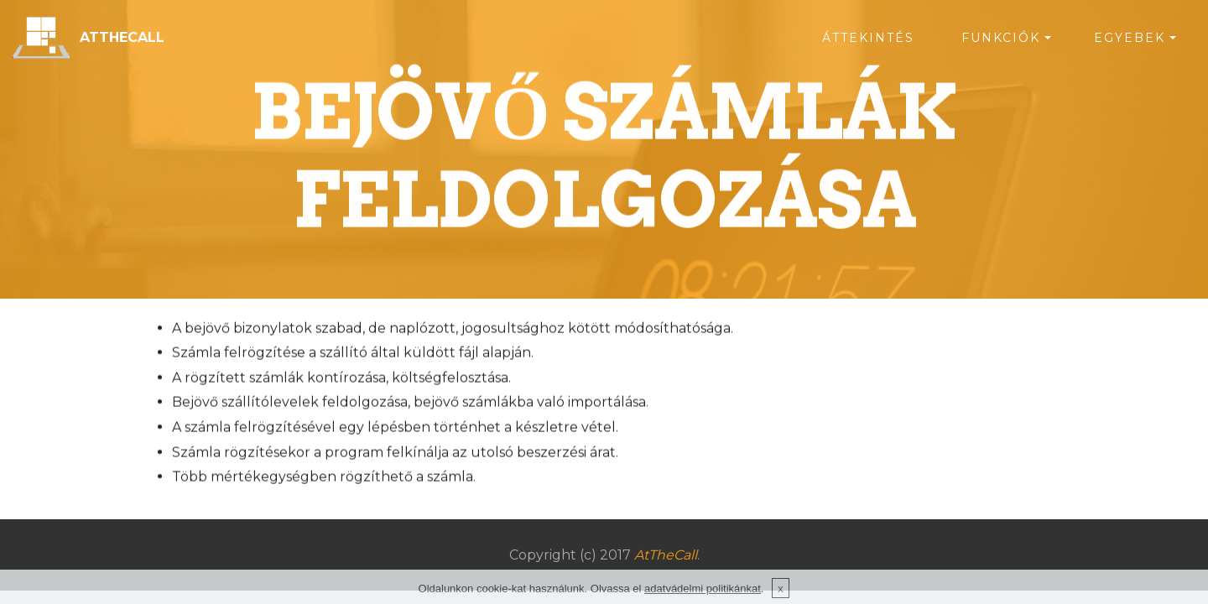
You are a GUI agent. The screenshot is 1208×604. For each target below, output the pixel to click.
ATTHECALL (122, 37)
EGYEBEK (1129, 37)
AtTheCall (665, 555)
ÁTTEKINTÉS (868, 37)
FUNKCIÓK (1000, 37)
